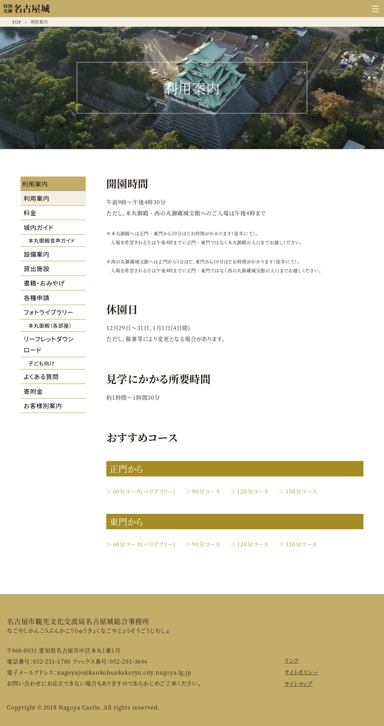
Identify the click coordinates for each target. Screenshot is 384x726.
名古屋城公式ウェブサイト (26, 8)
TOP (16, 22)
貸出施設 (36, 268)
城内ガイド (38, 227)
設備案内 (36, 254)
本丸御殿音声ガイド (51, 240)
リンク (291, 660)
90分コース (206, 491)
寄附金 (33, 391)
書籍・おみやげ (44, 282)
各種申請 (36, 297)
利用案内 (36, 198)
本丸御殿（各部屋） (50, 325)
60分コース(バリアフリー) (144, 491)
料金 (30, 212)
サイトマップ (299, 684)
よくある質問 (41, 376)
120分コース (253, 491)
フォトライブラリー (48, 311)
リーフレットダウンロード (49, 344)
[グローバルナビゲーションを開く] (375, 8)
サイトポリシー (302, 672)
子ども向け (41, 363)
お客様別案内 (43, 405)
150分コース (301, 491)
